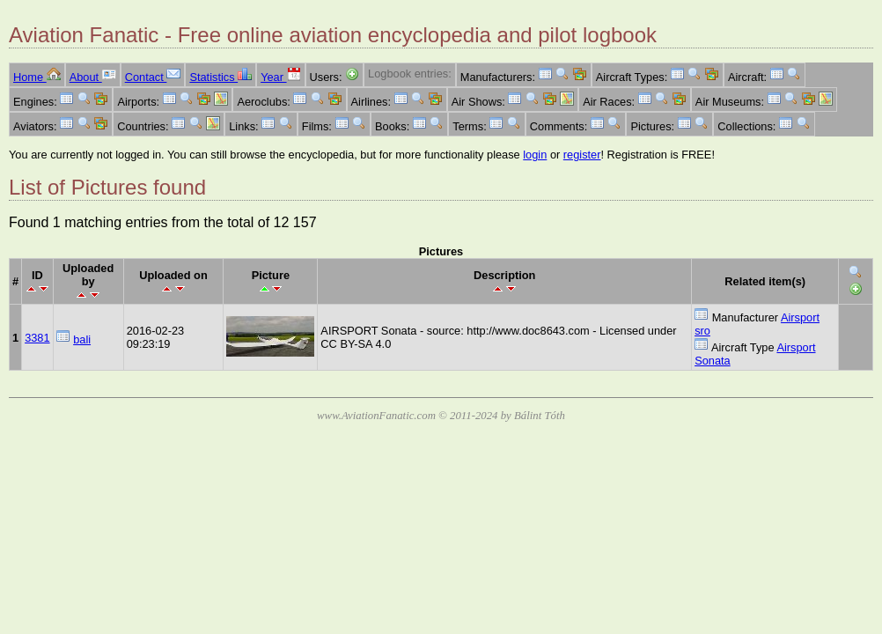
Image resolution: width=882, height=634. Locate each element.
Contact (153, 77)
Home (37, 77)
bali (82, 339)
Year (280, 77)
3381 (37, 337)
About (93, 77)
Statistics (220, 77)
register (582, 154)
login (535, 154)
